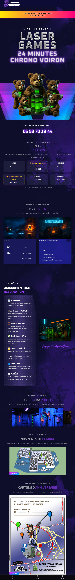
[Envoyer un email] (37, 577)
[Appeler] (12, 577)
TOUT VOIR (14, 474)
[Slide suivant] (68, 240)
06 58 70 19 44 (37, 131)
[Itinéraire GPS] (62, 577)
